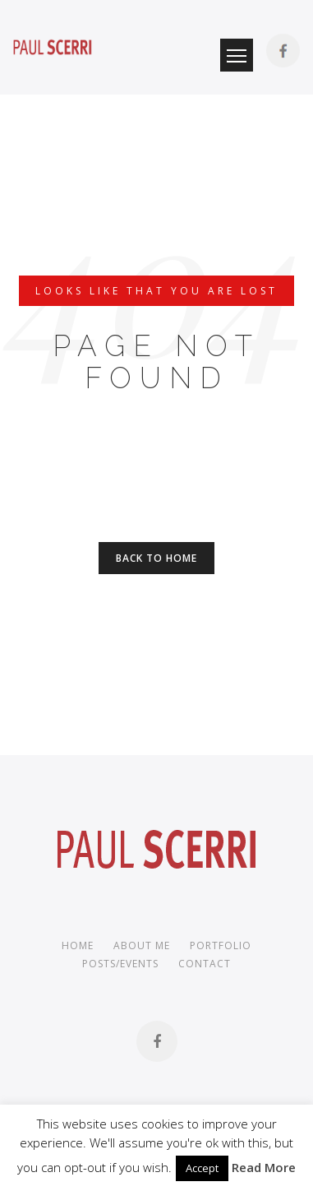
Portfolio (220, 945)
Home (78, 945)
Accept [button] (202, 1168)
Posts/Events (120, 964)
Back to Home (156, 558)
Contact (204, 964)
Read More (264, 1167)
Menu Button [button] (236, 55)
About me (141, 945)
